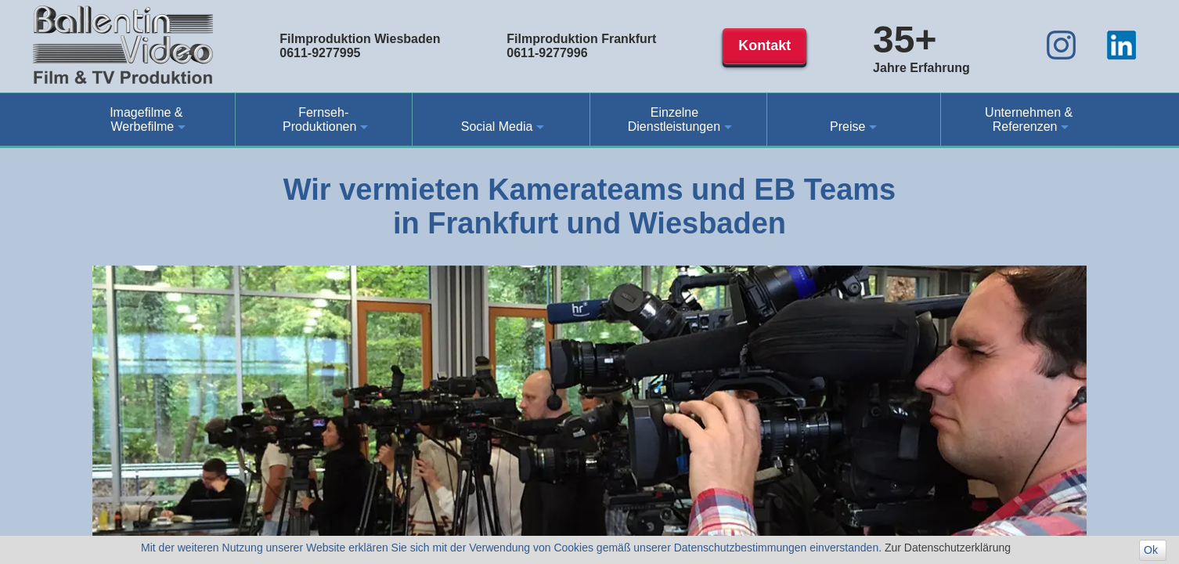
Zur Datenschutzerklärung (948, 547)
